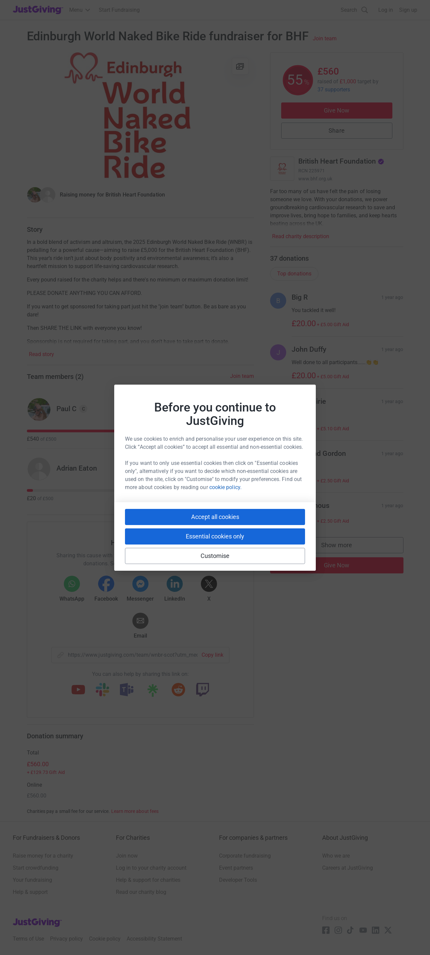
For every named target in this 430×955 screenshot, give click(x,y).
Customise (215, 555)
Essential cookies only (215, 536)
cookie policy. (225, 487)
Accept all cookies (215, 516)
